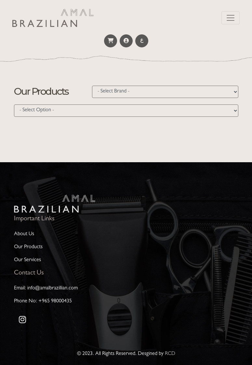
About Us (24, 234)
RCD (170, 354)
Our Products (28, 247)
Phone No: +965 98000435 (43, 301)
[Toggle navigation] (230, 17)
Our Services (27, 260)
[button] (110, 40)
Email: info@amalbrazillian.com (46, 288)
